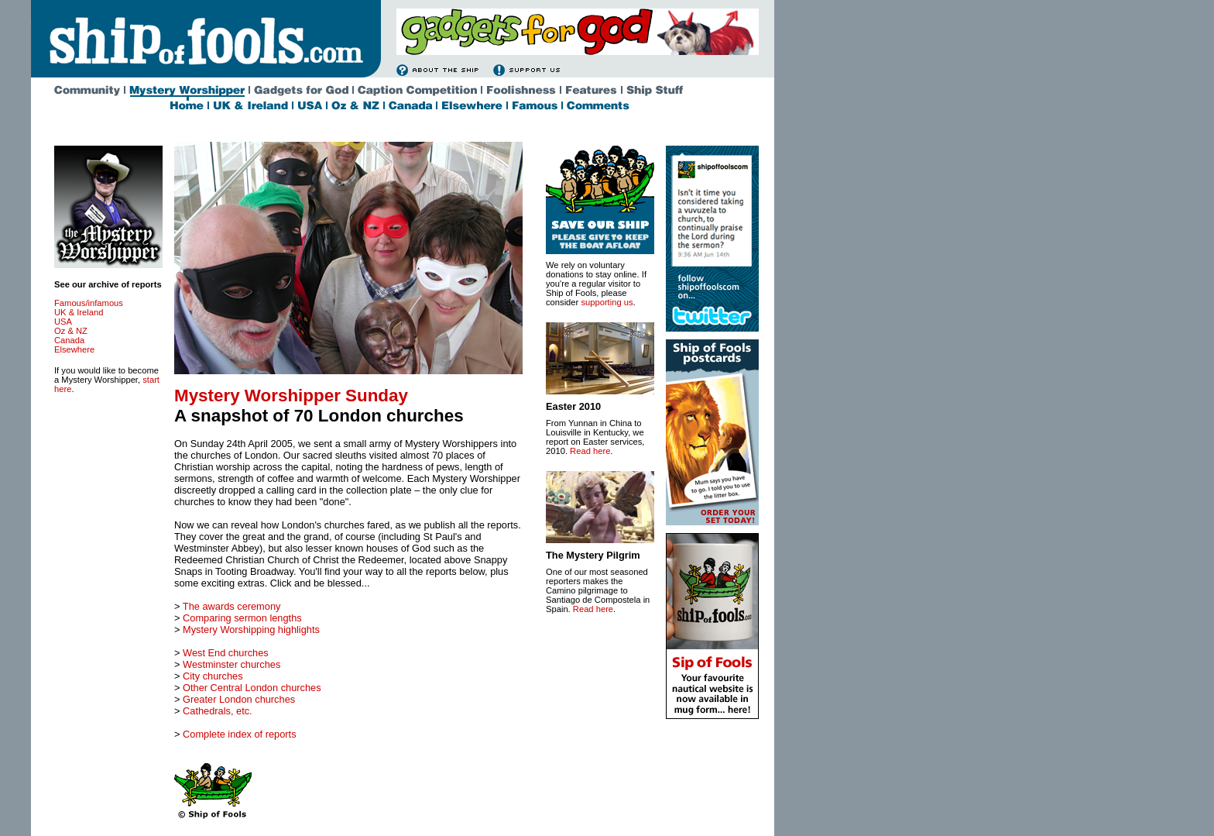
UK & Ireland (78, 312)
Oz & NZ (70, 330)
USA (63, 321)
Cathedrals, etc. (217, 711)
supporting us (607, 302)
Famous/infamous (88, 303)
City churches (213, 676)
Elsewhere (74, 349)
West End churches (226, 653)
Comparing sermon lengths (242, 618)
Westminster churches (231, 664)
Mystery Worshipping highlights (251, 629)
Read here (590, 451)
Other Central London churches (252, 687)
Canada (69, 340)
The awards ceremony (232, 606)
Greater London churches (239, 699)
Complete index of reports (240, 734)
